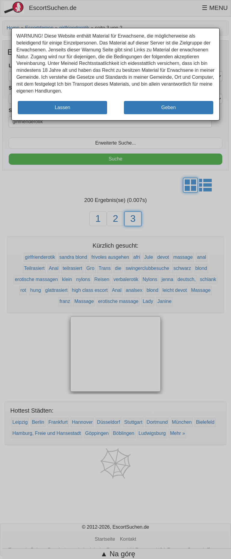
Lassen (62, 107)
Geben (168, 107)
